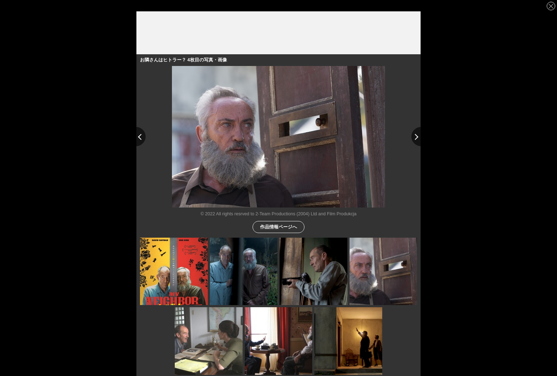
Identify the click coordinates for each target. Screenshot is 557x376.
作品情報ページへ (278, 226)
